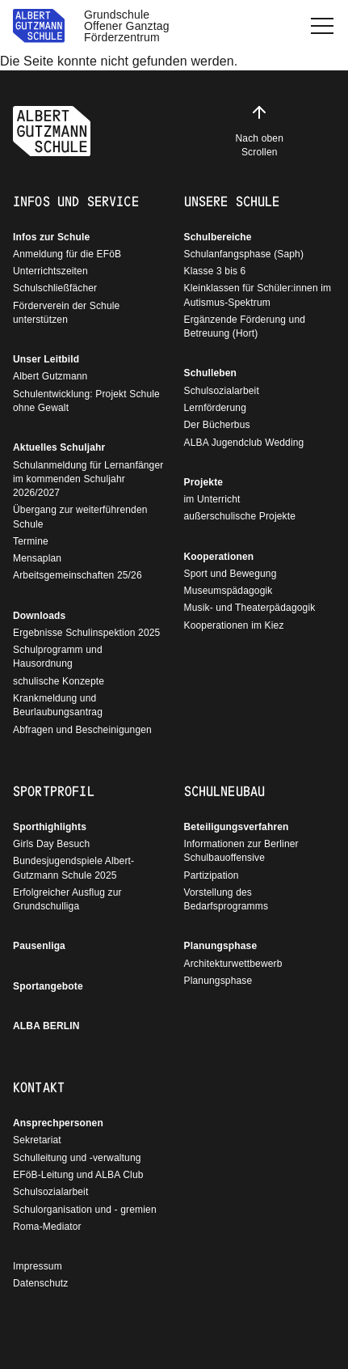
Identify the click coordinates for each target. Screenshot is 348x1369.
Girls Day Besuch (51, 844)
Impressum (37, 1266)
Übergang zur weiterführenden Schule (80, 516)
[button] (322, 26)
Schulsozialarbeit (221, 390)
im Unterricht (212, 499)
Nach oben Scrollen (259, 130)
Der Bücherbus (217, 424)
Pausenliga (39, 946)
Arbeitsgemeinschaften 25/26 (77, 575)
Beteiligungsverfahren (236, 827)
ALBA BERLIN (46, 1026)
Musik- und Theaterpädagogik (250, 607)
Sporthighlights (49, 827)
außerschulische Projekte (240, 516)
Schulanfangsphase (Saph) (244, 254)
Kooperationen (219, 556)
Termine (30, 541)
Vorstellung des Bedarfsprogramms (226, 899)
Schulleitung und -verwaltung (77, 1157)
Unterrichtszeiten (50, 271)
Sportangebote (48, 986)
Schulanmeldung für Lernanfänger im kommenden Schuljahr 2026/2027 (88, 479)
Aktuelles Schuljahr (59, 447)
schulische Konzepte (58, 681)
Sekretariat (37, 1140)
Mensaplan (37, 558)
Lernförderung (215, 407)
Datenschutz (40, 1283)
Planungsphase (221, 946)
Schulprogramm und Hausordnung (58, 656)
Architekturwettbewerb (233, 963)
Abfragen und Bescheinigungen (82, 729)
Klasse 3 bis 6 (215, 271)
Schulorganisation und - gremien (85, 1209)
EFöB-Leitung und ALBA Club (78, 1174)
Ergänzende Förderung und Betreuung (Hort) (245, 326)
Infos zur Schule (51, 237)
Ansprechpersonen (58, 1123)
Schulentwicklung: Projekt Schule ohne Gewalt (86, 400)
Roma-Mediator (47, 1226)
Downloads (39, 615)
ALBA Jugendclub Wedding (244, 442)
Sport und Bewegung (230, 573)
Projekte (204, 482)
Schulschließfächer (55, 288)
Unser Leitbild (46, 359)
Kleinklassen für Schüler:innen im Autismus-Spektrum (258, 294)
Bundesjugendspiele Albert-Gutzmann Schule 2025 (73, 867)
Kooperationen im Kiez (234, 625)
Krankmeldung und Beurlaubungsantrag (58, 705)
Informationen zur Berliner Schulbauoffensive (241, 850)
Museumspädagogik (228, 590)
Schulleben (210, 373)
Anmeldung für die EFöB (67, 254)
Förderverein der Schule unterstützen (66, 312)
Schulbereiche (218, 237)
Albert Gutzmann (50, 376)
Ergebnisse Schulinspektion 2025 (86, 632)
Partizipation (211, 875)
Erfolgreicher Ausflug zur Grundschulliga (67, 899)
